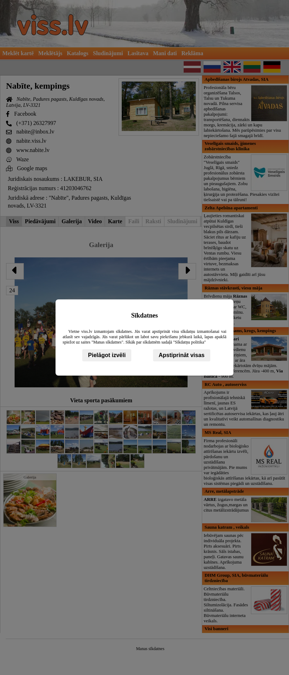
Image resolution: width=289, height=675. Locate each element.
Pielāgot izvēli (107, 355)
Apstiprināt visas (182, 355)
